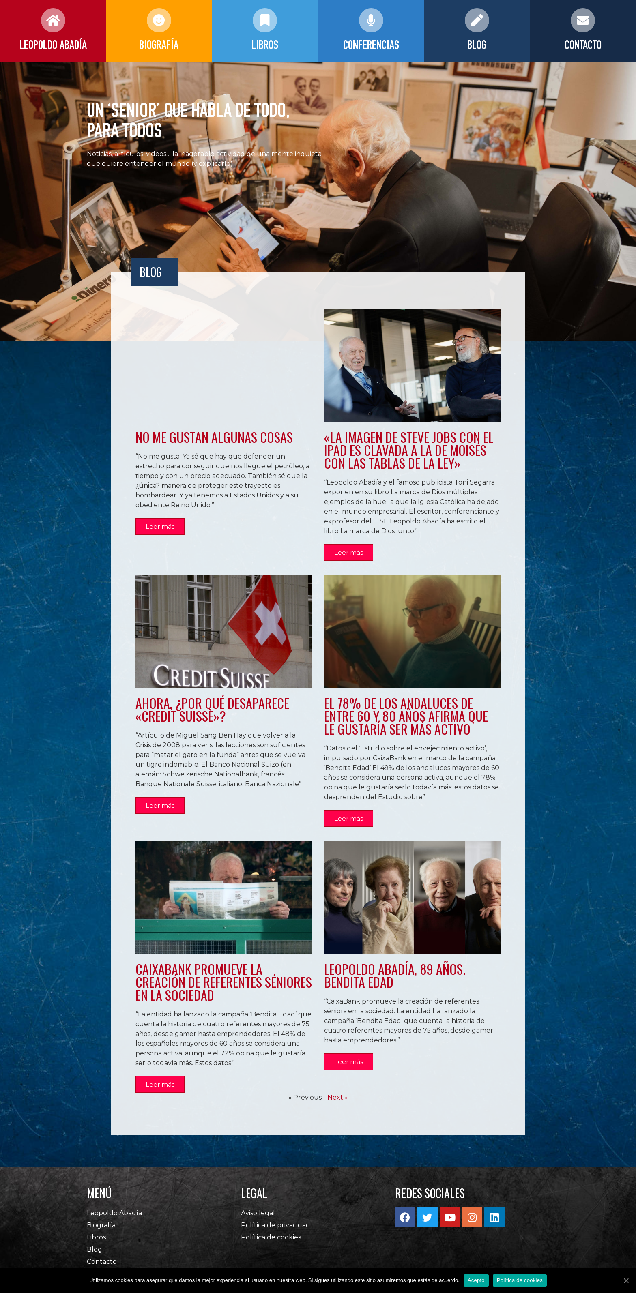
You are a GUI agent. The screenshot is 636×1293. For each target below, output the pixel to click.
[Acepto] (626, 1280)
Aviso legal (258, 1218)
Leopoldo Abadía (114, 1218)
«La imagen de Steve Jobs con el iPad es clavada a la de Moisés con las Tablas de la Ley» (409, 449)
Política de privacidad (275, 1230)
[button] (160, 527)
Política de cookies (271, 1242)
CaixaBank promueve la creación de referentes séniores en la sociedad (223, 985)
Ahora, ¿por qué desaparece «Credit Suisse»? (212, 711)
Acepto (476, 1280)
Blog (94, 1254)
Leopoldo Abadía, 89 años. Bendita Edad (394, 979)
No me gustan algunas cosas (214, 436)
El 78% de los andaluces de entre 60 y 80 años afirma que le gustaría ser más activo (406, 717)
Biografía (101, 1230)
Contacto (102, 1266)
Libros (96, 1242)
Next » (337, 1102)
